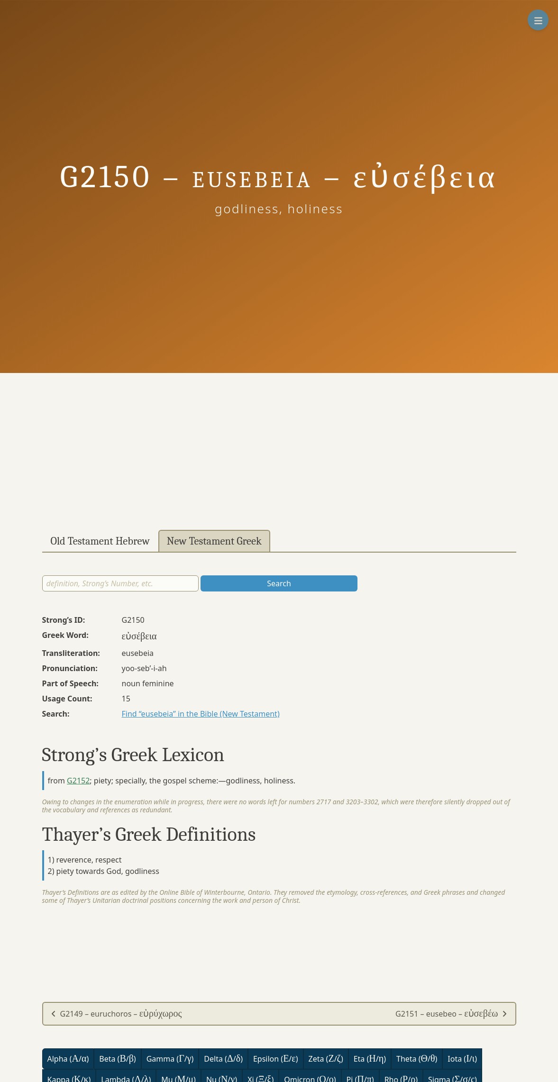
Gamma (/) (170, 1058)
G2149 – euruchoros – (116, 1013)
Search (279, 583)
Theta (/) (416, 1058)
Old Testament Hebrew (100, 541)
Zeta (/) (326, 1058)
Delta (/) (223, 1058)
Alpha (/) (68, 1058)
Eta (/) (370, 1058)
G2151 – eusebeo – (451, 1013)
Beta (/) (117, 1058)
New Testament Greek (214, 541)
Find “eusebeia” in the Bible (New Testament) (201, 714)
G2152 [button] (78, 780)
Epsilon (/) (275, 1058)
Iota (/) (462, 1058)
